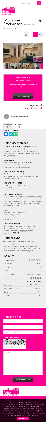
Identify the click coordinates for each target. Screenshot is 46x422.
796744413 (23, 86)
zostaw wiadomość (23, 96)
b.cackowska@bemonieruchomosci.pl (23, 84)
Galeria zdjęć (35, 34)
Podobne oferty (18, 126)
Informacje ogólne (8, 126)
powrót (40, 20)
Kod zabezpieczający (13, 337)
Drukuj (40, 34)
